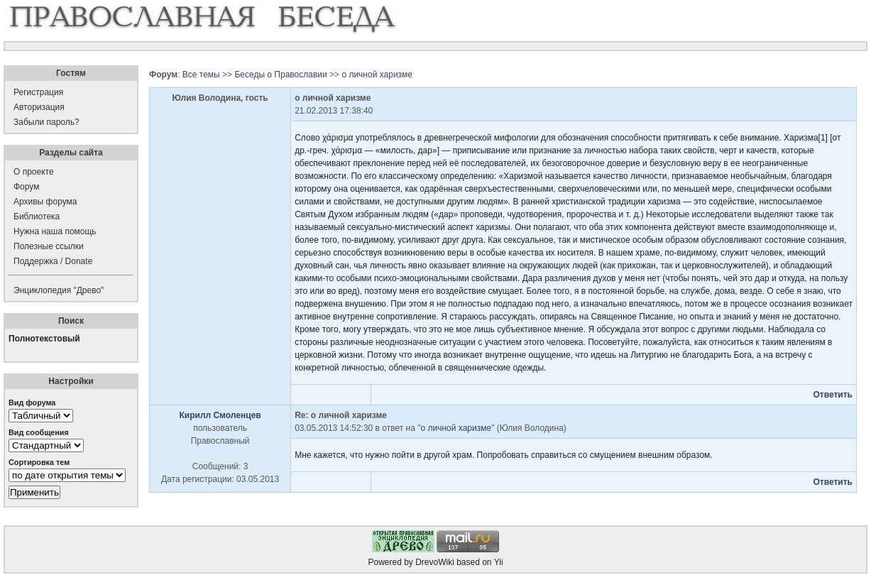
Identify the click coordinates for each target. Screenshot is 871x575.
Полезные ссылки (48, 246)
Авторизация (39, 107)
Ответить (832, 395)
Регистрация (38, 92)
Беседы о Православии (280, 75)
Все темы (201, 75)
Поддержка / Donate (52, 261)
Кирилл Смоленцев (220, 415)
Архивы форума (45, 202)
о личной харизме (376, 75)
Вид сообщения (39, 432)
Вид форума (32, 402)
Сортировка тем (39, 462)
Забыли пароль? (46, 122)
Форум (26, 187)
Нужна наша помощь (55, 231)
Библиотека (36, 216)
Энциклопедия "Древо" (58, 290)
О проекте (33, 172)
